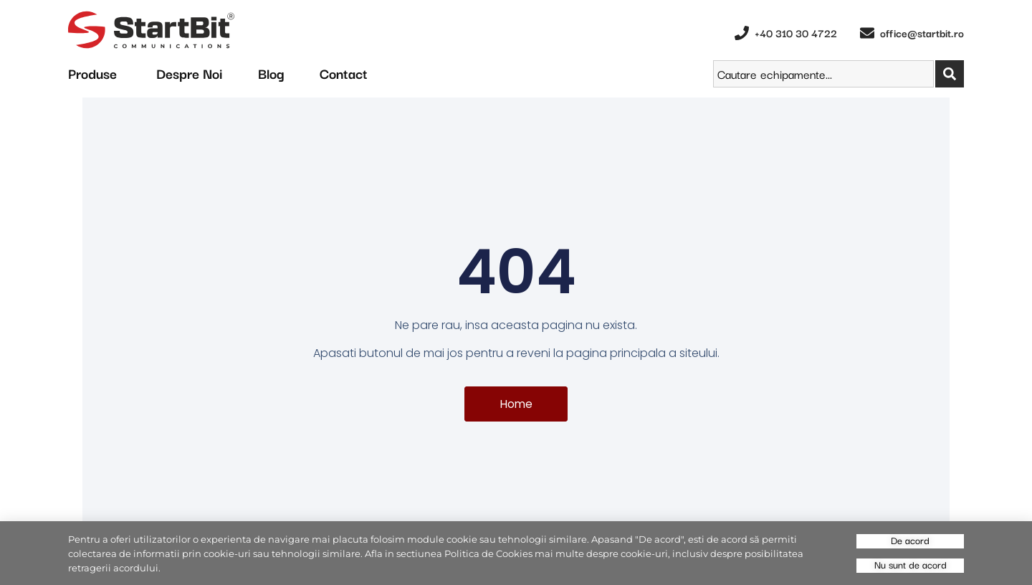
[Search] (949, 73)
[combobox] (823, 73)
